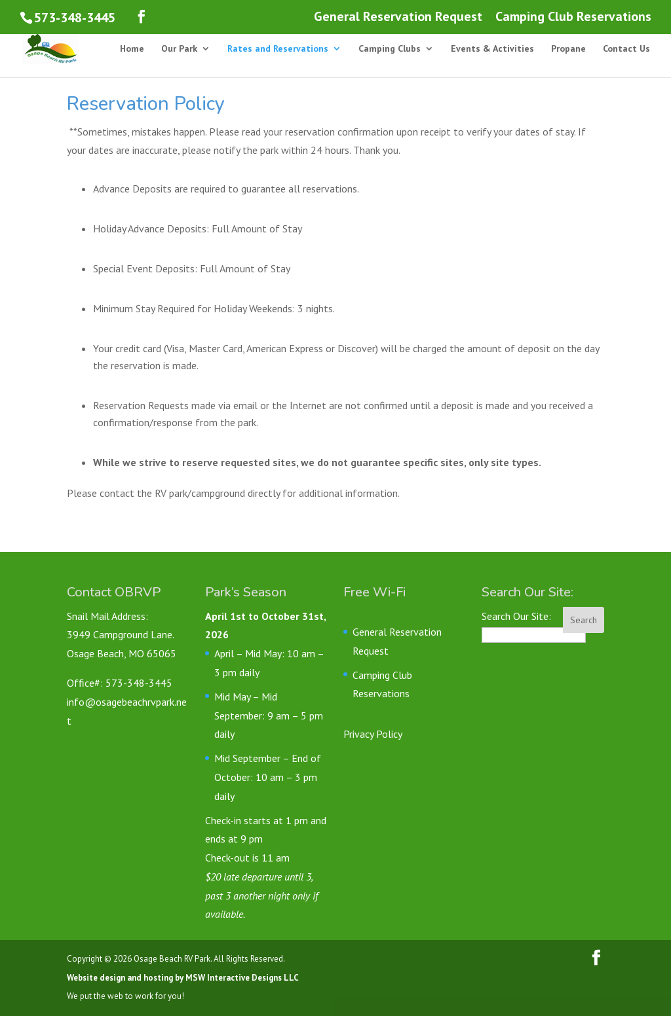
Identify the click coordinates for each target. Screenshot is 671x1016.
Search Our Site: (516, 616)
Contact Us (626, 49)
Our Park (179, 49)
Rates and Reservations (277, 49)
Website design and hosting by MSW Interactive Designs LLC (183, 977)
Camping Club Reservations (573, 17)
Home (132, 49)
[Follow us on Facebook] (141, 17)
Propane (568, 49)
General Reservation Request (398, 17)
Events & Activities (492, 49)
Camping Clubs (389, 49)
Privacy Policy (372, 733)
